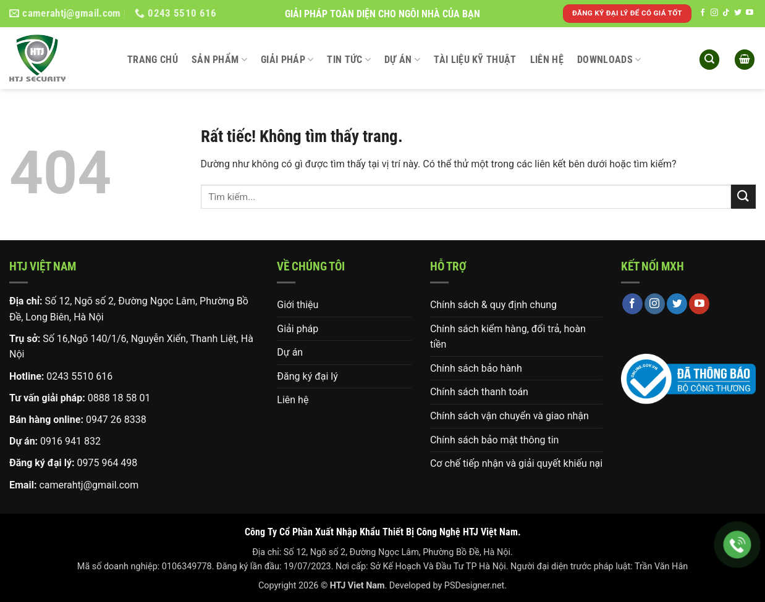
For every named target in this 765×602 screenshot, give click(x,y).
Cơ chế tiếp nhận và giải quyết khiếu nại (516, 463)
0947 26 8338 (116, 419)
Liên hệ (547, 59)
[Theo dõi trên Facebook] (702, 13)
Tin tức (349, 59)
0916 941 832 (70, 441)
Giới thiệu (297, 305)
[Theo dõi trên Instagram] (714, 13)
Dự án (402, 59)
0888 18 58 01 (119, 398)
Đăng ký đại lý (307, 376)
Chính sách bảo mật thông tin (494, 440)
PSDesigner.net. (475, 585)
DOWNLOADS (609, 59)
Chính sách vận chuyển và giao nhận (509, 416)
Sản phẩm (219, 59)
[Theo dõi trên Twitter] (738, 13)
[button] (709, 59)
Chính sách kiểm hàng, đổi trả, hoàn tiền (508, 337)
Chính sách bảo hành (476, 368)
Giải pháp (287, 59)
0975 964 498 (107, 463)
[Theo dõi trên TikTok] (726, 13)
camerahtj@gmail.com (88, 485)
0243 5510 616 (79, 376)
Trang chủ (152, 59)
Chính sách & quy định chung (493, 305)
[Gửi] (743, 197)
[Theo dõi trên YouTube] (749, 13)
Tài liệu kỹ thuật (475, 59)
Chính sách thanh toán (479, 392)
